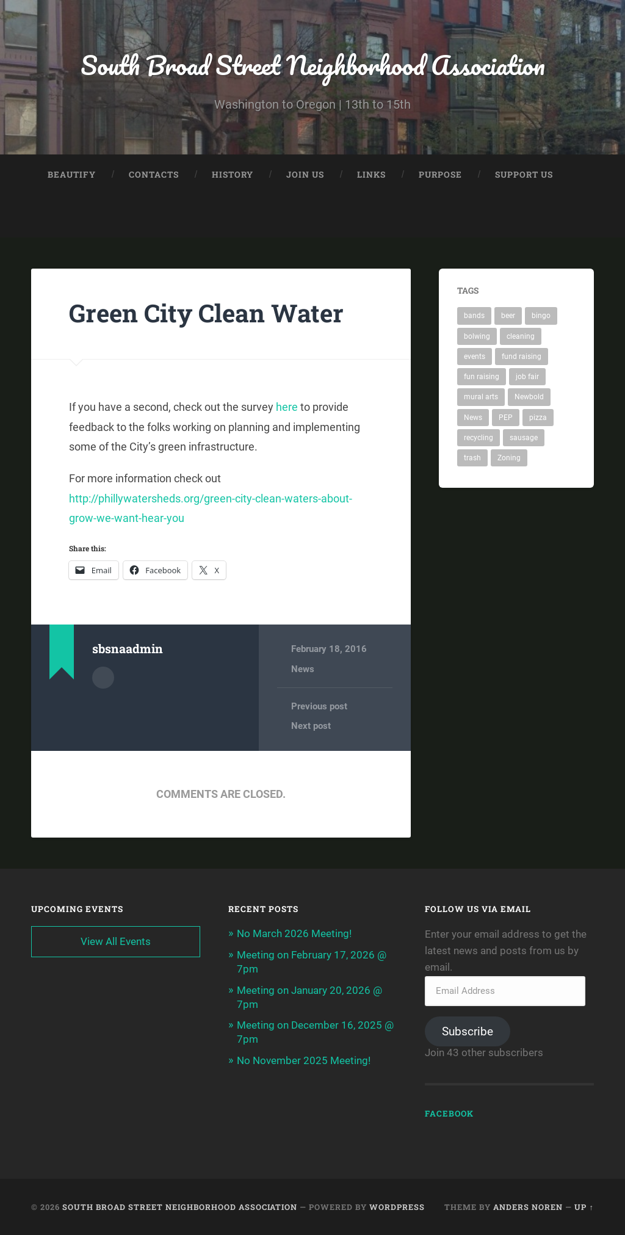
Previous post (319, 705)
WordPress (397, 1207)
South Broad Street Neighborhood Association (312, 64)
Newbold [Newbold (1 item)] (529, 397)
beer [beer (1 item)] (508, 315)
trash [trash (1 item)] (472, 458)
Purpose (440, 174)
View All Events (116, 941)
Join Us (305, 174)
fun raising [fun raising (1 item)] (481, 376)
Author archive (103, 676)
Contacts (154, 174)
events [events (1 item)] (474, 356)
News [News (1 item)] (473, 417)
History (232, 174)
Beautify (72, 174)
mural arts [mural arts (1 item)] (481, 397)
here (287, 406)
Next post (311, 725)
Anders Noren (528, 1207)
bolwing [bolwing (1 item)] (477, 336)
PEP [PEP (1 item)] (506, 417)
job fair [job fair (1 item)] (527, 376)
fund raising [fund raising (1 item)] (521, 356)
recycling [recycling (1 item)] (478, 437)
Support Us (524, 174)
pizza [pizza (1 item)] (538, 417)
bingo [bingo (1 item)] (541, 315)
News (302, 668)
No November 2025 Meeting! (303, 1057)
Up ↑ (583, 1207)
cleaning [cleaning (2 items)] (521, 336)
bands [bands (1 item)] (474, 315)
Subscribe (467, 1031)
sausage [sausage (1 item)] (524, 437)
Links (371, 174)
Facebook (449, 1112)
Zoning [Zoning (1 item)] (509, 458)
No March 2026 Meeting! (294, 933)
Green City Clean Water (206, 313)
